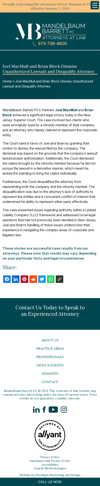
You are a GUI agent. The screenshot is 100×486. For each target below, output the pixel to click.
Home (7, 81)
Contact (50, 382)
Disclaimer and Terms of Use (50, 461)
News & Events (49, 365)
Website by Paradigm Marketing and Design (49, 475)
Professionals (50, 357)
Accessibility (49, 464)
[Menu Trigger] (95, 5)
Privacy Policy (49, 457)
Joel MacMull (66, 110)
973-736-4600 (50, 43)
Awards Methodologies (50, 468)
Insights (50, 373)
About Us (50, 340)
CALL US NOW (50, 482)
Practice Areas (50, 348)
